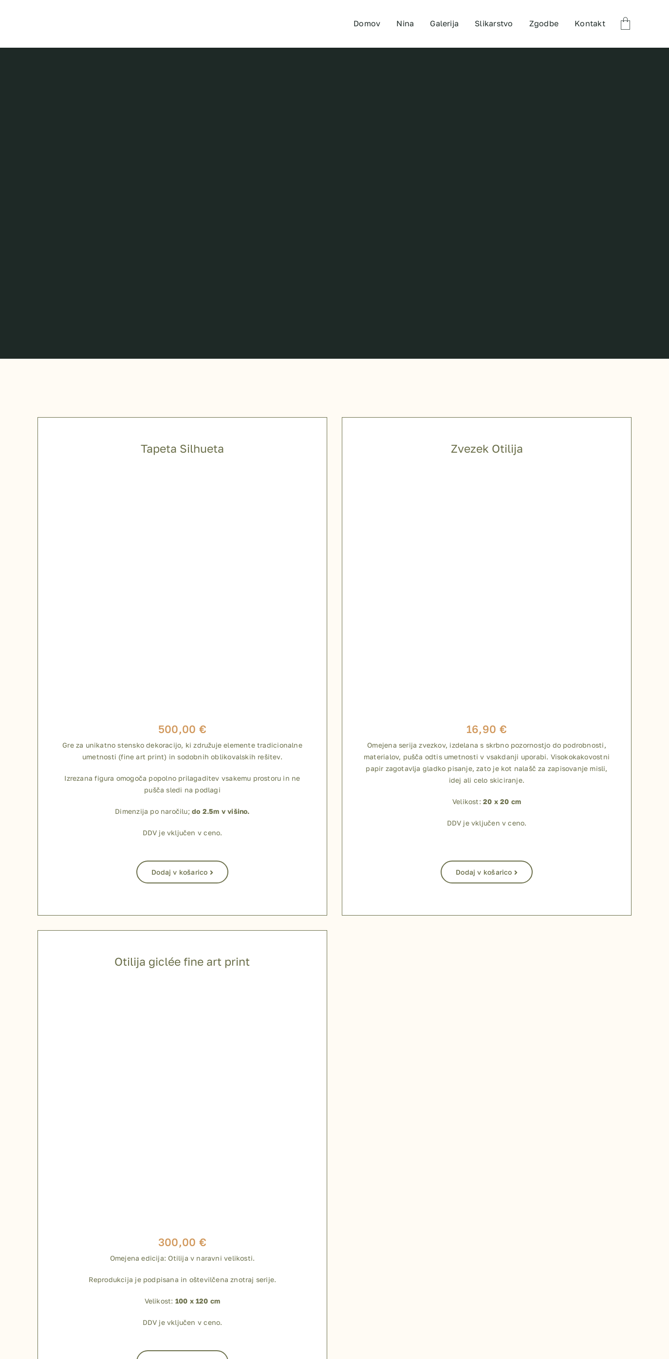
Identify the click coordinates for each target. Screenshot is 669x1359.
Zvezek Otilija (487, 448)
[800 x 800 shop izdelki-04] (182, 989)
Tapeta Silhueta (182, 448)
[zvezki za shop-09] (486, 476)
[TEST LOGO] (77, 10)
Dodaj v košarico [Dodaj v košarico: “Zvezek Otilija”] (487, 872)
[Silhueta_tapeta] (182, 476)
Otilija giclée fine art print (182, 961)
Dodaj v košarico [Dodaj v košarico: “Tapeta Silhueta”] (182, 872)
